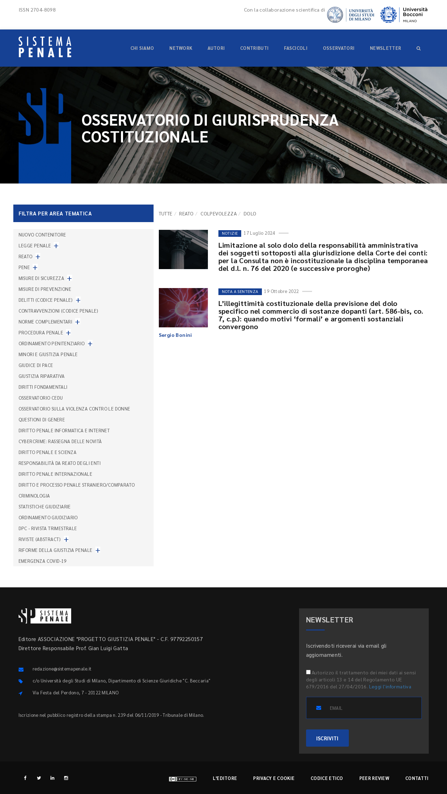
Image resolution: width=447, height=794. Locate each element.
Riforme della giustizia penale (56, 550)
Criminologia (34, 496)
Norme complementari (46, 322)
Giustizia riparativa (42, 376)
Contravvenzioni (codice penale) (59, 311)
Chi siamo (142, 48)
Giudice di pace (36, 365)
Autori (216, 48)
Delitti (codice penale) (46, 300)
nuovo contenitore (42, 235)
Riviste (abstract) (40, 539)
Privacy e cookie (273, 778)
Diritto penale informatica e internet (64, 430)
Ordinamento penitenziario (52, 343)
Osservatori (338, 48)
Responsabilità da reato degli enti (60, 463)
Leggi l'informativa (390, 686)
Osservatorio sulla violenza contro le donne (74, 409)
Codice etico (327, 778)
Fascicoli (295, 48)
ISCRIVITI (328, 738)
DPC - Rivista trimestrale (48, 528)
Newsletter (385, 48)
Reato (186, 213)
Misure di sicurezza (42, 278)
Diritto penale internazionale (56, 474)
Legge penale (35, 245)
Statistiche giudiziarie (45, 506)
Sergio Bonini (175, 335)
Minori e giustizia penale (48, 354)
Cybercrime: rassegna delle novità (60, 441)
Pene (24, 267)
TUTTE (165, 213)
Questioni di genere (42, 419)
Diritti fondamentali (43, 387)
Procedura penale (41, 332)
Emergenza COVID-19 (43, 561)
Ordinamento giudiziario (48, 517)
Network (180, 48)
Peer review (374, 778)
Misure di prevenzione (45, 289)
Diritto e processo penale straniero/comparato (77, 485)
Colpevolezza (219, 213)
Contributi (254, 48)
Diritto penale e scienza (48, 452)
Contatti (416, 778)
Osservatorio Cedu (41, 398)
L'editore (225, 778)
